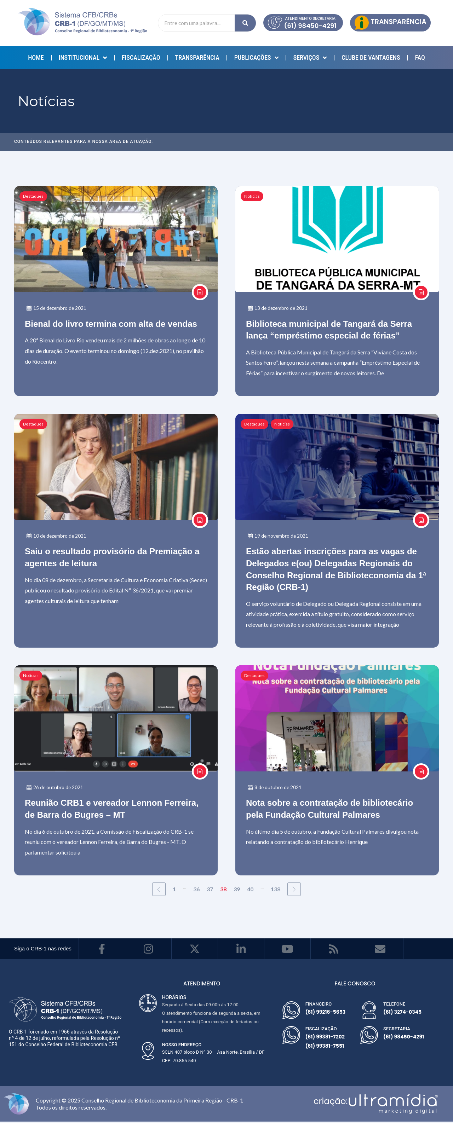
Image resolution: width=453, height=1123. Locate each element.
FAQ (420, 57)
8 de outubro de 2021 (275, 789)
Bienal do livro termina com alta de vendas (111, 324)
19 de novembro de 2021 (278, 536)
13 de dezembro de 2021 (278, 308)
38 (223, 890)
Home (36, 57)
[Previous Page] (159, 890)
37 (210, 890)
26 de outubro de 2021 (55, 789)
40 (250, 890)
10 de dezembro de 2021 (57, 536)
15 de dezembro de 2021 (57, 308)
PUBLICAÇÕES (256, 57)
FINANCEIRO (318, 1005)
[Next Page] (294, 890)
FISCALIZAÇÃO (321, 1030)
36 (196, 890)
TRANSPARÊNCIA (197, 57)
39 (237, 890)
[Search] (245, 23)
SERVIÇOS (310, 57)
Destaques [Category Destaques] (33, 196)
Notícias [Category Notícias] (252, 196)
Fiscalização (141, 57)
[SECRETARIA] (369, 1036)
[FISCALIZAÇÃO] (291, 1036)
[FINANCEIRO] (291, 1011)
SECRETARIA (396, 1030)
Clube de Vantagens (371, 57)
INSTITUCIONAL (83, 57)
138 (275, 890)
